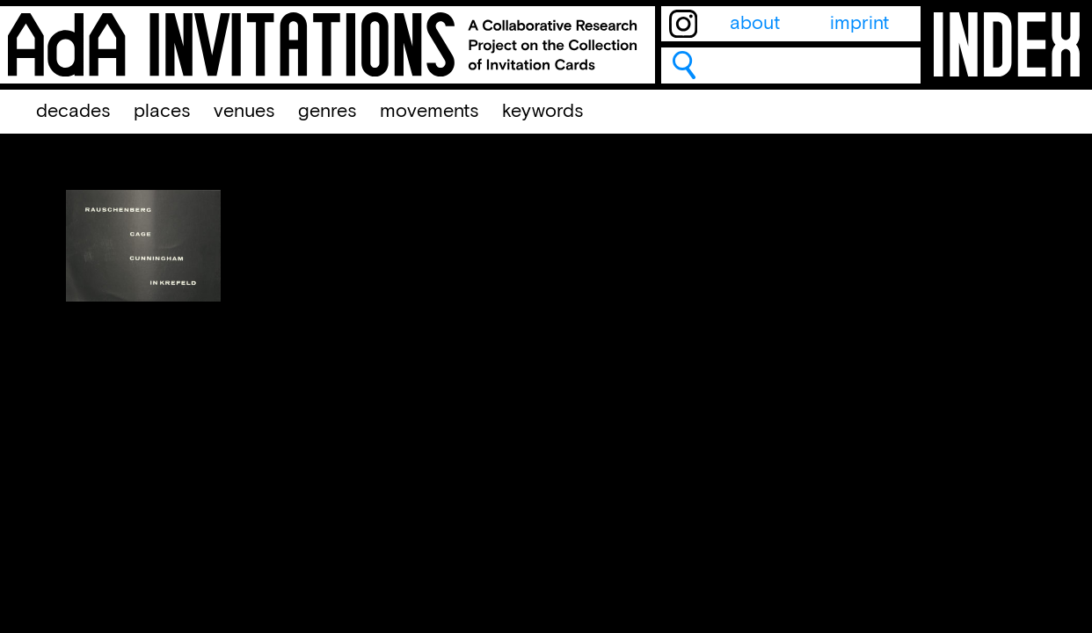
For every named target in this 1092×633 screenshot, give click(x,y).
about (755, 23)
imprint (859, 23)
